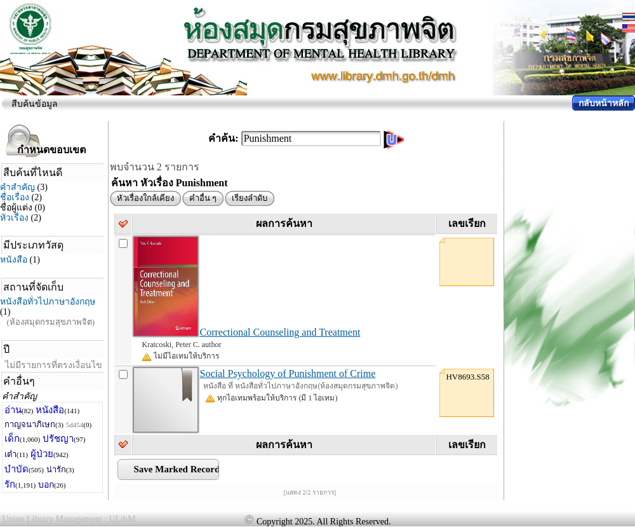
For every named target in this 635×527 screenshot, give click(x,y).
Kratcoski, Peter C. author (181, 344)
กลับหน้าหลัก (603, 103)
